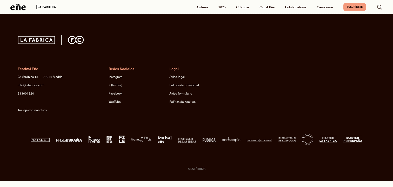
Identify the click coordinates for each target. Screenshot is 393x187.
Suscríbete (355, 7)
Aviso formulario (180, 93)
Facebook (115, 93)
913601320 (26, 93)
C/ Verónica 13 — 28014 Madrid (40, 77)
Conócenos (325, 7)
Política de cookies (182, 101)
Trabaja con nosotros (32, 110)
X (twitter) (115, 85)
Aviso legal (177, 77)
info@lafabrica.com (31, 85)
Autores (202, 7)
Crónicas (242, 7)
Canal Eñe (267, 7)
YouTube (115, 101)
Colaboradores (295, 7)
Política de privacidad (184, 85)
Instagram (115, 77)
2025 (222, 7)
